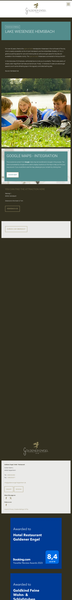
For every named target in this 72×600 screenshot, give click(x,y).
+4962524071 (11, 477)
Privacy (12, 509)
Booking (19, 489)
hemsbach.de (12, 209)
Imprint (6, 509)
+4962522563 (11, 475)
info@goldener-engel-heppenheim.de (15, 482)
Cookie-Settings (19, 509)
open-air (26, 49)
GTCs (26, 509)
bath (31, 49)
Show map (12, 175)
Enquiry (9, 489)
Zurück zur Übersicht (16, 229)
